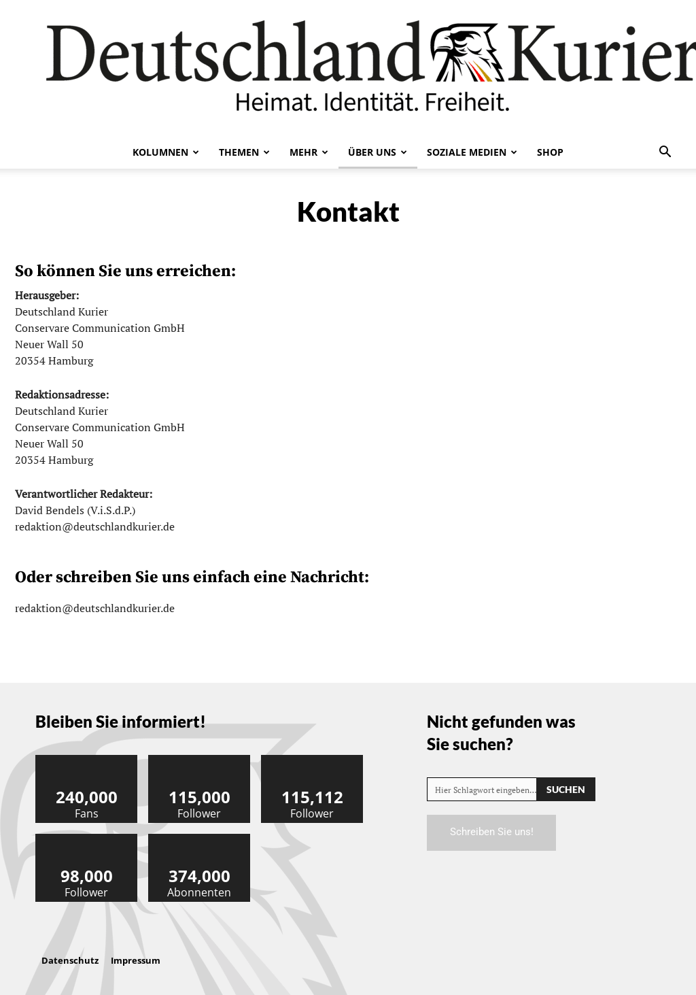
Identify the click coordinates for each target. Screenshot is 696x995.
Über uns (377, 152)
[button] (664, 153)
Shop (550, 152)
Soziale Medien (472, 152)
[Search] (565, 789)
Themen (244, 152)
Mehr (309, 152)
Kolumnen (166, 152)
